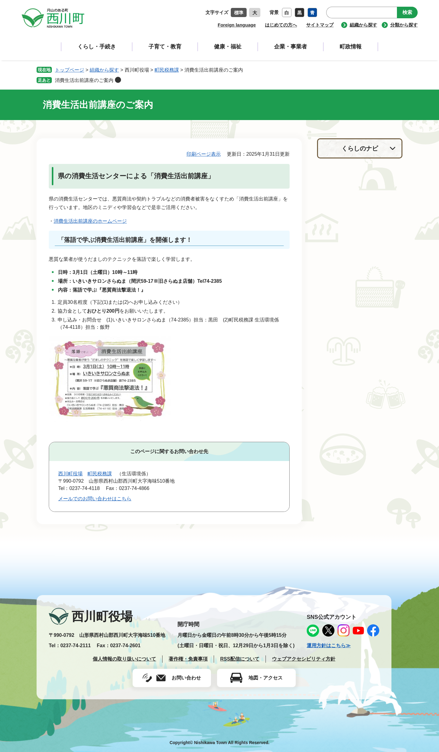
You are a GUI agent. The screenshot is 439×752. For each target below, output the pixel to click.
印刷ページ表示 (204, 154)
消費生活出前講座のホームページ (90, 221)
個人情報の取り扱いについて (124, 659)
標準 (238, 12)
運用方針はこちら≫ (329, 645)
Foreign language (237, 24)
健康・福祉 (227, 47)
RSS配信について (239, 659)
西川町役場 (70, 473)
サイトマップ (320, 24)
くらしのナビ (359, 148)
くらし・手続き (96, 47)
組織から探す (363, 24)
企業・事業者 (290, 47)
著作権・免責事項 (188, 659)
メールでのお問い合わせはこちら (94, 498)
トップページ (69, 70)
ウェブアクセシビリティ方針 (303, 659)
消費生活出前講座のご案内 (84, 80)
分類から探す (404, 24)
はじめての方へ (281, 24)
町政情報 (351, 47)
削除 (118, 80)
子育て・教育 (164, 47)
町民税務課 (167, 70)
